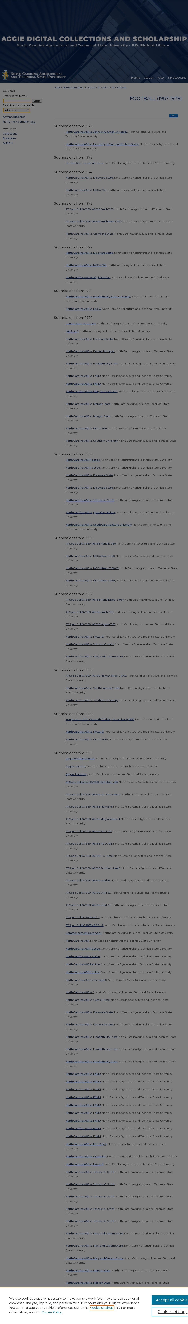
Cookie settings (101, 1308)
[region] (94, 1305)
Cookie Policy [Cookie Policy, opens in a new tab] (51, 1312)
